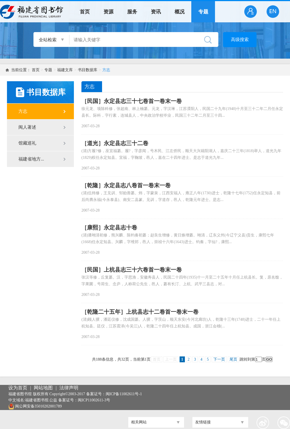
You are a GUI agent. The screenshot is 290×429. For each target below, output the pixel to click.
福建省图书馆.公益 (41, 400)
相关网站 (139, 422)
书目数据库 (87, 70)
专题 (203, 12)
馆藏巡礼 (27, 143)
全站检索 (48, 39)
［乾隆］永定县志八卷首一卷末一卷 (126, 185)
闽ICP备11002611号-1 (124, 394)
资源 (108, 12)
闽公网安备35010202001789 (38, 406)
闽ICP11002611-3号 (94, 400)
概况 (180, 12)
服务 (132, 12)
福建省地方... (31, 159)
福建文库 (65, 70)
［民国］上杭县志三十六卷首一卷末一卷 (131, 270)
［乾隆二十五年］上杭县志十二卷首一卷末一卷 (140, 312)
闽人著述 (27, 127)
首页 (85, 12)
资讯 (156, 12)
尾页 (233, 359)
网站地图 (43, 387)
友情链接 (203, 422)
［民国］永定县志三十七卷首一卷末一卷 (131, 101)
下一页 (219, 359)
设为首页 (17, 387)
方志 (106, 70)
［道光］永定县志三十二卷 (114, 143)
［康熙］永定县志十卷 (109, 227)
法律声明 (68, 387)
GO (269, 359)
